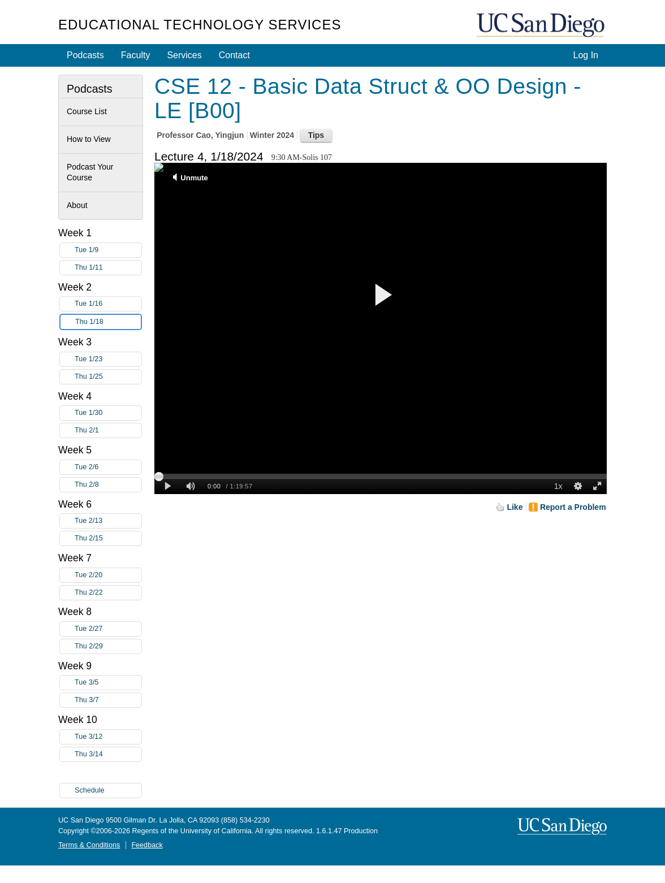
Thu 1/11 (108, 268)
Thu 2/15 (108, 538)
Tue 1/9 (108, 250)
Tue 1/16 (108, 304)
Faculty (135, 55)
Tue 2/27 (108, 629)
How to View (89, 139)
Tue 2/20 (108, 575)
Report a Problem (573, 507)
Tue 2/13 (108, 521)
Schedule (90, 790)
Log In (585, 55)
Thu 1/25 (108, 377)
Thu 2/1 (108, 430)
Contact (234, 55)
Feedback (146, 845)
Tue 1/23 (108, 359)
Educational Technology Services (199, 24)
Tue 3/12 (108, 737)
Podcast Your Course (90, 172)
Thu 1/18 (108, 322)
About (77, 205)
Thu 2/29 (108, 646)
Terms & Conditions (89, 845)
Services (184, 55)
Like (514, 507)
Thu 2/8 (108, 485)
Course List (87, 111)
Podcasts (85, 55)
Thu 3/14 (108, 754)
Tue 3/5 (108, 683)
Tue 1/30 (108, 413)
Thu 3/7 (108, 700)
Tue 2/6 (108, 467)
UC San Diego (542, 25)
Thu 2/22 (108, 593)
